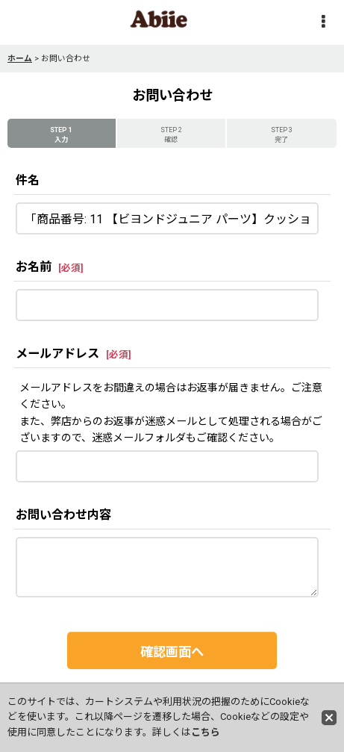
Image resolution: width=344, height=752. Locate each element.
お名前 (33, 267)
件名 (28, 180)
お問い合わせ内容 (63, 515)
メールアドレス (57, 354)
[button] (323, 22)
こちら (205, 732)
